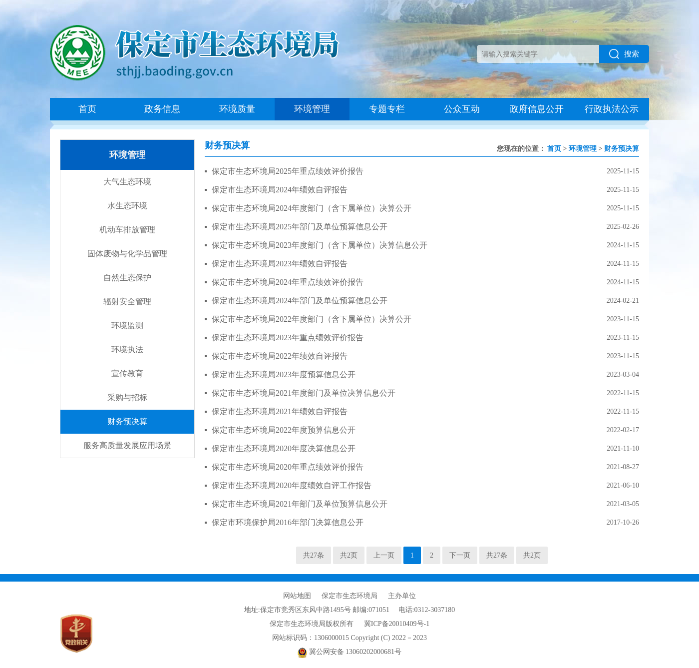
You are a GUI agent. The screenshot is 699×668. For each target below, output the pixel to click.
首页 (87, 109)
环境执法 (127, 349)
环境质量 (237, 109)
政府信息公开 (537, 109)
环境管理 (312, 109)
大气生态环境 (127, 181)
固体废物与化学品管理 (127, 253)
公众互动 (462, 109)
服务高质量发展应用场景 (127, 445)
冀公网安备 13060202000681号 (349, 652)
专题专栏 (387, 109)
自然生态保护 (127, 277)
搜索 (624, 54)
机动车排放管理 (127, 229)
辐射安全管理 (127, 301)
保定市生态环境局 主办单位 (369, 596)
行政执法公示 (612, 109)
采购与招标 (127, 397)
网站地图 (297, 596)
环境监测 (127, 325)
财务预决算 (127, 421)
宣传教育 (127, 373)
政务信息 (162, 109)
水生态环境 (127, 205)
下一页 (459, 555)
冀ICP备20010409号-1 (396, 624)
